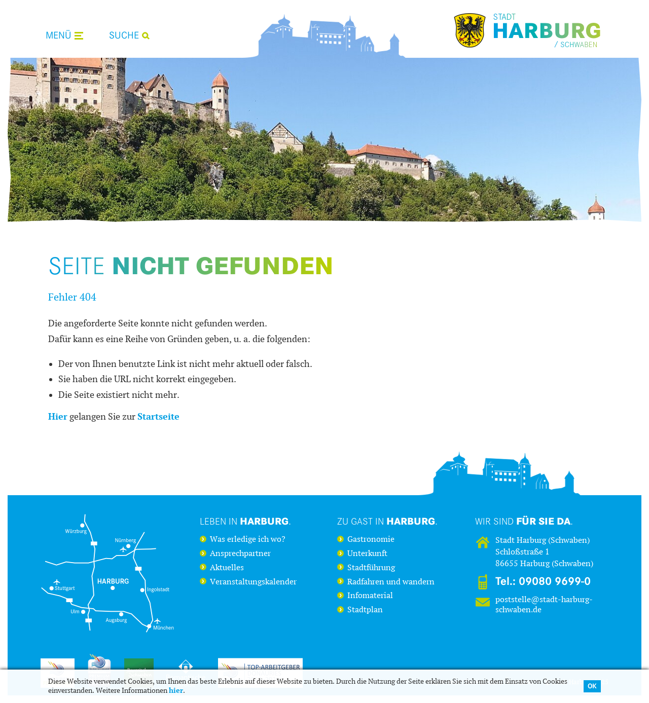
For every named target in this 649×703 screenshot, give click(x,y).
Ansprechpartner (240, 553)
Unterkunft (367, 553)
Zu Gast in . (387, 521)
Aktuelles (227, 567)
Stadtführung (371, 567)
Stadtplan (365, 609)
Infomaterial (370, 595)
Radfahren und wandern (391, 581)
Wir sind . (524, 521)
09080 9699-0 (555, 581)
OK (592, 686)
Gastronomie (370, 539)
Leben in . (245, 521)
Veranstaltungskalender (253, 581)
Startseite (158, 416)
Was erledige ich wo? (247, 539)
